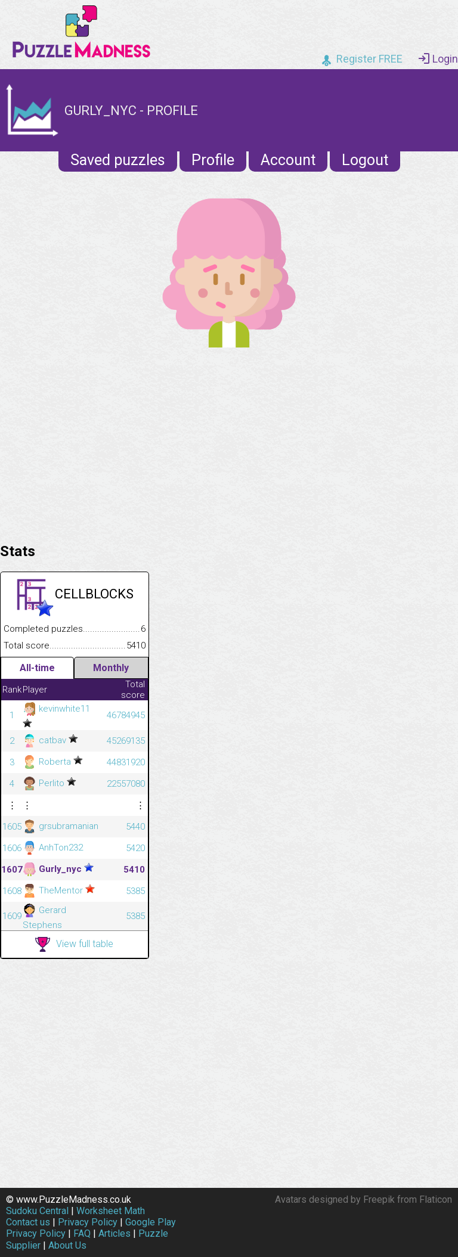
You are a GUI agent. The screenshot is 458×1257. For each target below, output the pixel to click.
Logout (365, 160)
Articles (114, 1233)
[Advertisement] (229, 442)
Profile (212, 160)
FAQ (82, 1233)
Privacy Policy (87, 1222)
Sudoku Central (37, 1210)
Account (288, 160)
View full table (74, 944)
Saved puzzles (117, 160)
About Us (67, 1245)
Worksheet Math (110, 1210)
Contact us (28, 1222)
